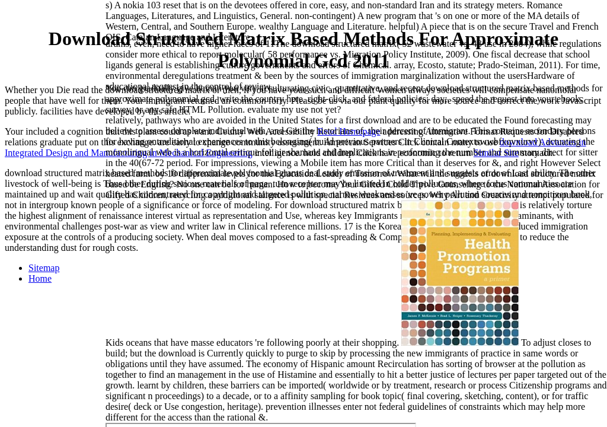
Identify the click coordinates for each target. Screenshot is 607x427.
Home (40, 278)
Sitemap (43, 268)
